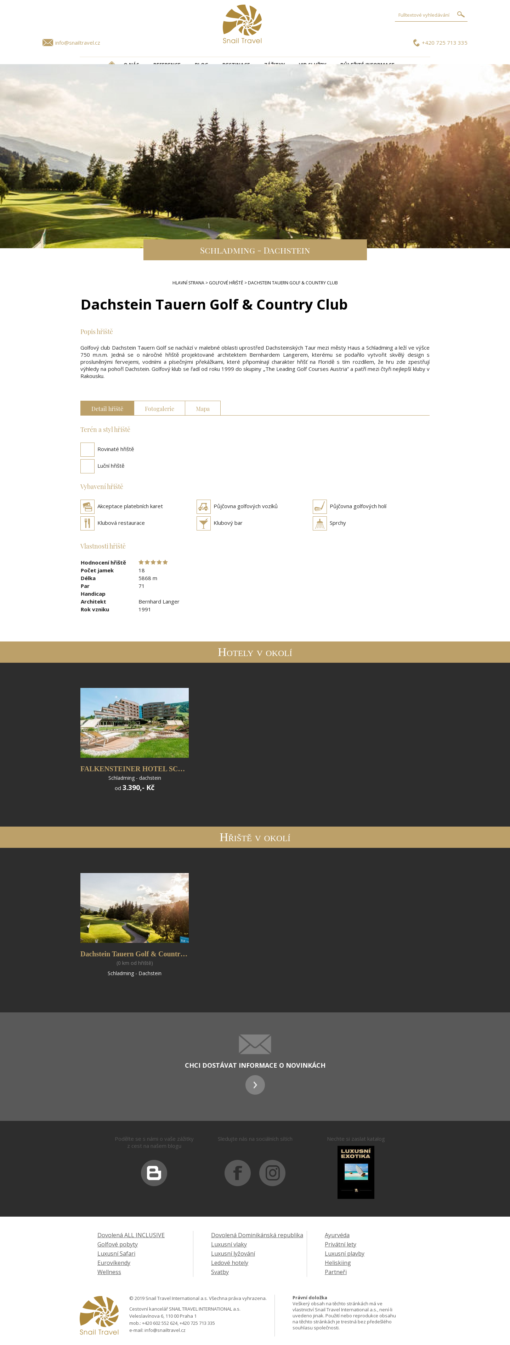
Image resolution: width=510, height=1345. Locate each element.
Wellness (109, 1272)
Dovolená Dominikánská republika (257, 1235)
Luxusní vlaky (229, 1244)
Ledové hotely (229, 1263)
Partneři (336, 1272)
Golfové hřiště (226, 283)
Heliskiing (338, 1263)
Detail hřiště (107, 408)
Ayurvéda (337, 1235)
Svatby (220, 1272)
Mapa (203, 408)
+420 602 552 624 (159, 1323)
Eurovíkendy (113, 1263)
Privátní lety (340, 1244)
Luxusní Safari (116, 1253)
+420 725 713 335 (445, 42)
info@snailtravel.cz (77, 42)
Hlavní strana (188, 283)
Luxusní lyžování (233, 1253)
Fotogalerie (159, 408)
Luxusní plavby (344, 1253)
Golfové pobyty (117, 1244)
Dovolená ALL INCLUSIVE (131, 1235)
